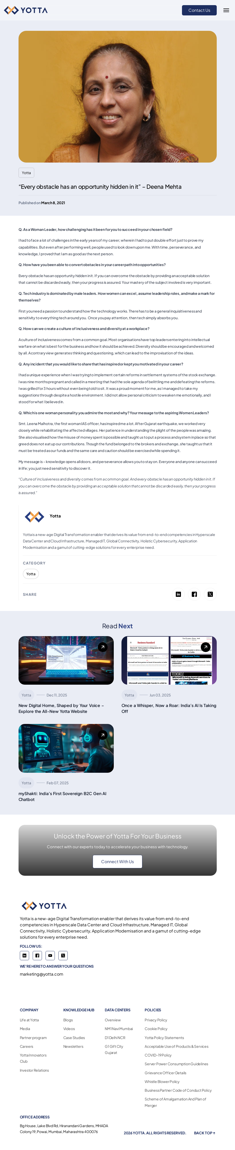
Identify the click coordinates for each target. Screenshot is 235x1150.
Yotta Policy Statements (164, 1037)
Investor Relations (34, 1070)
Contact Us (199, 10)
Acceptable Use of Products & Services (176, 1046)
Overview (112, 1019)
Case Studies (74, 1037)
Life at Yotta (29, 1019)
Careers (26, 1046)
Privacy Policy (156, 1019)
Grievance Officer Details (165, 1072)
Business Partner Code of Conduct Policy (178, 1090)
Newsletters (73, 1046)
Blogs (68, 1019)
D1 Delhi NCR (115, 1037)
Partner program (33, 1037)
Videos (69, 1028)
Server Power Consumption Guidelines (176, 1063)
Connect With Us (117, 861)
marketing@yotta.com (41, 974)
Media (25, 1028)
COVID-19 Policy (158, 1055)
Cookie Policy (156, 1028)
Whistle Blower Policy (162, 1081)
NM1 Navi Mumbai (119, 1028)
